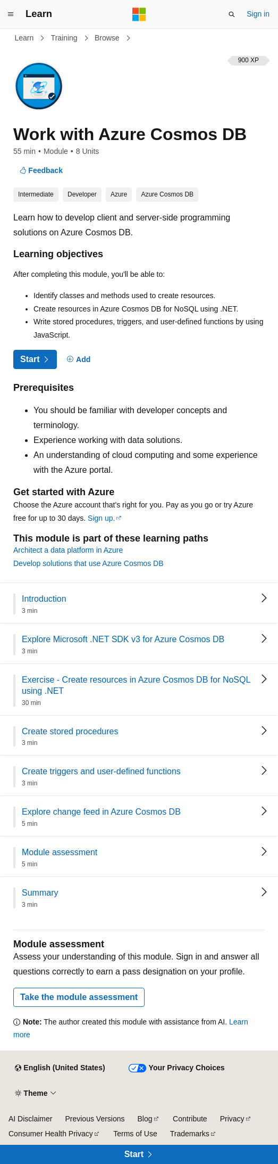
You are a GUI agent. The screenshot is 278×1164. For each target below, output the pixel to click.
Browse (108, 38)
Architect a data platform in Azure (68, 550)
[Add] (79, 359)
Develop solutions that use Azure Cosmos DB (88, 563)
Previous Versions (94, 1118)
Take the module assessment (79, 997)
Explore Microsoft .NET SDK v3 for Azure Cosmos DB (123, 639)
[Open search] (231, 14)
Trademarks (189, 1133)
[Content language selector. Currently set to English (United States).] (60, 1068)
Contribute (190, 1118)
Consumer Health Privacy (51, 1133)
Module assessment (59, 852)
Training (65, 38)
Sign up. (101, 518)
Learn (25, 38)
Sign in (258, 14)
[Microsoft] (139, 14)
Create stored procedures (70, 731)
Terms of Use (135, 1133)
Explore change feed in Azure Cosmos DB (101, 811)
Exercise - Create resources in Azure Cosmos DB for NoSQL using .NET (136, 685)
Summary (40, 892)
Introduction (44, 598)
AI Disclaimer (30, 1118)
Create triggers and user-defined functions (101, 771)
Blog (145, 1118)
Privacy (232, 1118)
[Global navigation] (10, 14)
